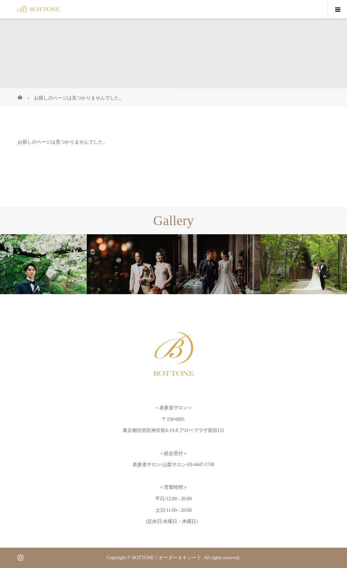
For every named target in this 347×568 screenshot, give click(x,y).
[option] (43, 264)
